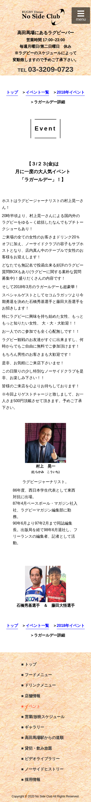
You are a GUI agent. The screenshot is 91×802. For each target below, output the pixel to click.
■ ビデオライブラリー (40, 759)
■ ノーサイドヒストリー (42, 769)
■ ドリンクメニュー (38, 685)
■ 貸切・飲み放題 (36, 748)
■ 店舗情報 (30, 696)
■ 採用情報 (30, 780)
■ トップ (28, 664)
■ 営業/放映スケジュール (43, 717)
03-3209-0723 (46, 69)
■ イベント (30, 706)
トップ (12, 92)
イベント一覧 (37, 92)
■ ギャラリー (32, 727)
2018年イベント (71, 92)
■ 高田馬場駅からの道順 (42, 738)
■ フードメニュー (36, 675)
